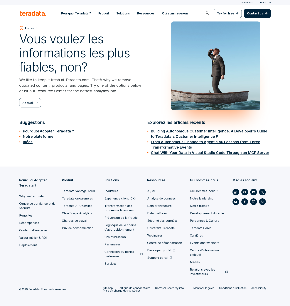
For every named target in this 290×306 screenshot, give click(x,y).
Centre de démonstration (164, 242)
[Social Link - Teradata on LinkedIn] (235, 191)
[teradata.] (33, 13)
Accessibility (258, 286)
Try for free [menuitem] (225, 13)
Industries (111, 190)
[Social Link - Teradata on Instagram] (253, 200)
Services (110, 262)
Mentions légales (203, 286)
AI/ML (151, 190)
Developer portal (159, 249)
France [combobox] (263, 2)
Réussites (25, 214)
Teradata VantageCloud (78, 190)
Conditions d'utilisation (233, 286)
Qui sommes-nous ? (204, 190)
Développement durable (207, 212)
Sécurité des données (162, 219)
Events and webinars (204, 242)
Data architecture (159, 205)
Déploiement (28, 244)
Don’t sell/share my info (169, 286)
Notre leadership (201, 197)
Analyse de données (161, 197)
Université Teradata (161, 227)
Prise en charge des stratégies (122, 289)
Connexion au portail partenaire (119, 253)
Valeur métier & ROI (33, 236)
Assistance (247, 2)
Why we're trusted (32, 195)
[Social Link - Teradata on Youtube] (235, 200)
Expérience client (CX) (120, 197)
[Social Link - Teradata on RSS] (262, 200)
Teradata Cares (200, 227)
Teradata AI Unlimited (77, 205)
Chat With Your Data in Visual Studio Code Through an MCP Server (210, 151)
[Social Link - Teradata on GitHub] (244, 191)
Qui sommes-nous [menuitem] (175, 13)
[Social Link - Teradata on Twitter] (262, 191)
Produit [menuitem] (103, 13)
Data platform (157, 212)
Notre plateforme (38, 136)
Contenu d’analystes (33, 229)
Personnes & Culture (204, 219)
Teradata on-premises (77, 197)
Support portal (157, 256)
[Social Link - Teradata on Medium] (253, 191)
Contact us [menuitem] (255, 13)
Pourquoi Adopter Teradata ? (48, 131)
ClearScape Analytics (77, 212)
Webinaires (155, 234)
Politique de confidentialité (134, 286)
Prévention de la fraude (121, 216)
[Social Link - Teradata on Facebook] (244, 200)
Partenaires (112, 243)
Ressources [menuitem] (146, 13)
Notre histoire (199, 205)
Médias (195, 261)
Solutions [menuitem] (123, 13)
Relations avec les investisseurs (202, 271)
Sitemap (108, 286)
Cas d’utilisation (115, 236)
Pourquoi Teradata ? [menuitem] (76, 13)
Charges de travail (74, 219)
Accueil (27, 103)
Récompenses (29, 222)
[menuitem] (207, 13)
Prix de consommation (77, 227)
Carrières (196, 234)
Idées (28, 141)
